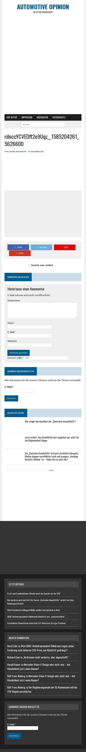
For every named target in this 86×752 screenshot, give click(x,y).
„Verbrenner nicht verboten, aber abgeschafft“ (46, 652)
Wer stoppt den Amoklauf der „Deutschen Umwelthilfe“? (50, 416)
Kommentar (13, 294)
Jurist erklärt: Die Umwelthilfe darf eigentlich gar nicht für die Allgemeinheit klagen (52, 433)
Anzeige (50, 465)
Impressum (26, 118)
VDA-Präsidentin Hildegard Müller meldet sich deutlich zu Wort (33, 604)
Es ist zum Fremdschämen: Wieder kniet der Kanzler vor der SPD (33, 588)
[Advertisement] (43, 93)
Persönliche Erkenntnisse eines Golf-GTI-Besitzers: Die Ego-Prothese (36, 617)
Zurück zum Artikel (41, 259)
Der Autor (12, 118)
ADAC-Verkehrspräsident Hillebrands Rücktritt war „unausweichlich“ (36, 611)
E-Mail (10, 326)
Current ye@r (15, 352)
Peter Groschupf (17, 152)
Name (10, 317)
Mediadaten (42, 118)
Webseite (12, 335)
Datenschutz (58, 118)
